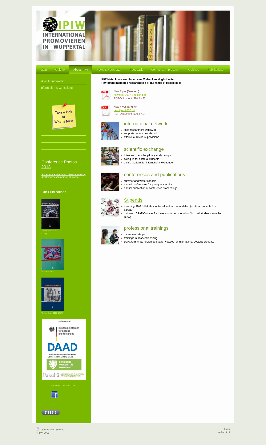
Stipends (133, 200)
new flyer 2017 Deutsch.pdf (130, 94)
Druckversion (45, 429)
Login (227, 429)
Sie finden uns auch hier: (63, 385)
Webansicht (224, 432)
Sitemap (60, 429)
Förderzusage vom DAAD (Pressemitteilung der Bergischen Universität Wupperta (63, 175)
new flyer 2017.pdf (124, 110)
